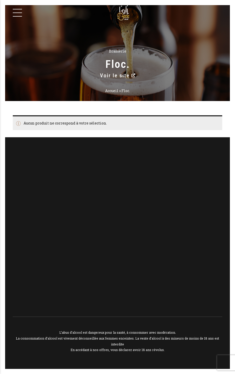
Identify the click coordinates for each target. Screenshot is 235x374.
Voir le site (117, 75)
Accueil (111, 90)
